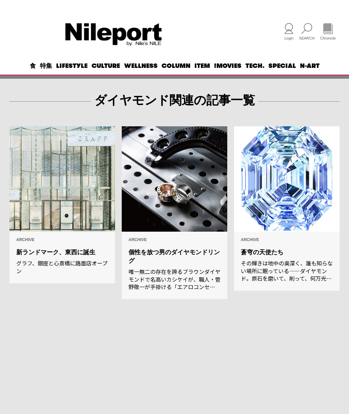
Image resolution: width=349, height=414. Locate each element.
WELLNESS (141, 76)
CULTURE (106, 76)
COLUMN (176, 76)
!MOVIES (227, 76)
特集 (46, 76)
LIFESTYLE (72, 76)
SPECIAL (282, 76)
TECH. (255, 76)
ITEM (202, 76)
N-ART (310, 76)
